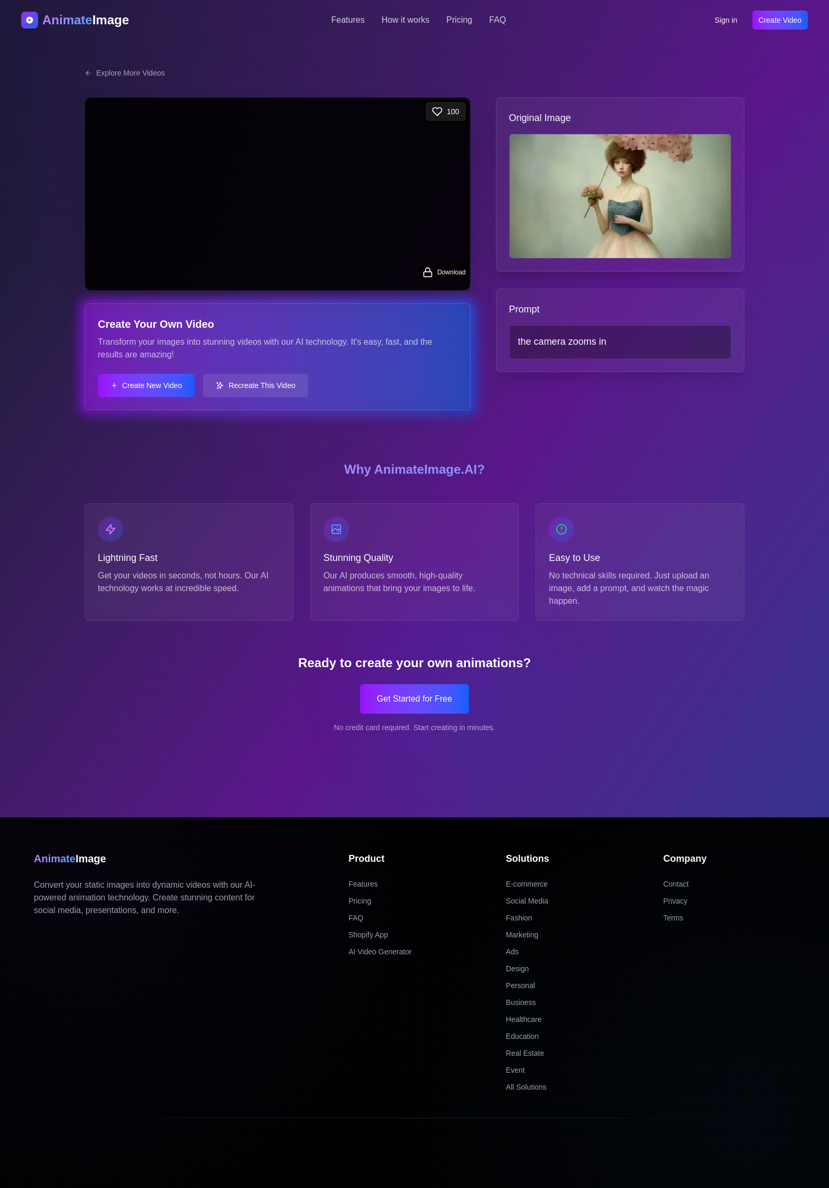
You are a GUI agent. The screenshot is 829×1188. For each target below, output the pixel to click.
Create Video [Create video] (780, 20)
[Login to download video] (443, 272)
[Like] (445, 111)
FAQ (497, 19)
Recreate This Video (255, 385)
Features (348, 19)
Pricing (459, 19)
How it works (406, 19)
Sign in (726, 20)
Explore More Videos (125, 73)
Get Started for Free (414, 698)
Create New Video (146, 385)
